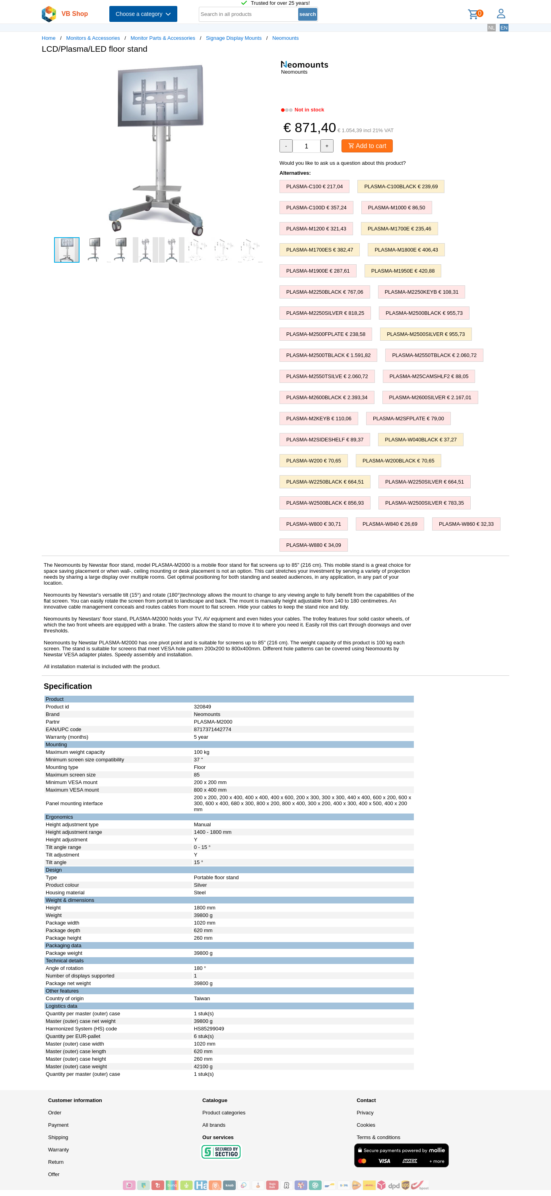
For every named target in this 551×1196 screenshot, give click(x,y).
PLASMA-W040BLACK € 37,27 (421, 440)
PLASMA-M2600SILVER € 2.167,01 (430, 397)
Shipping (58, 1137)
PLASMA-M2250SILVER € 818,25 (325, 313)
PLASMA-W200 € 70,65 (313, 461)
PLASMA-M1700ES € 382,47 (319, 250)
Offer (54, 1174)
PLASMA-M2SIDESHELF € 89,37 (324, 440)
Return (56, 1162)
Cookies (366, 1125)
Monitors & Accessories (93, 38)
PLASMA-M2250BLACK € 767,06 (324, 292)
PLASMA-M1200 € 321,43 (316, 229)
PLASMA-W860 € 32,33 (466, 524)
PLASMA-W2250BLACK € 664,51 (325, 482)
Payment (58, 1125)
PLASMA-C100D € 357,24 (316, 208)
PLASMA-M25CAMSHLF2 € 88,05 (429, 376)
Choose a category (143, 14)
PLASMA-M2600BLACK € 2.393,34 (327, 397)
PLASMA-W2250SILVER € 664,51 (424, 482)
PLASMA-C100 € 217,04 (314, 186)
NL (491, 28)
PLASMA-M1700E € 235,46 (399, 229)
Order (54, 1113)
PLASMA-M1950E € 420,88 (403, 271)
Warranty (58, 1150)
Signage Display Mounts (234, 38)
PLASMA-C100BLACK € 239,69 (401, 186)
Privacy (365, 1113)
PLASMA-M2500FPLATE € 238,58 (325, 334)
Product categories (223, 1113)
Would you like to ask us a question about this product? (342, 163)
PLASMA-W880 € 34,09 (313, 545)
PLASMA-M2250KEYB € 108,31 (422, 292)
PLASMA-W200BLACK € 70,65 (399, 461)
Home (49, 38)
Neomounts (285, 38)
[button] (268, 68)
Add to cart (367, 145)
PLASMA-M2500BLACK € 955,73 (424, 313)
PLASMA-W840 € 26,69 (390, 524)
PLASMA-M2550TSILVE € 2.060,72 (327, 376)
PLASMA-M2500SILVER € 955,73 (426, 334)
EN (504, 28)
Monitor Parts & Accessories (163, 38)
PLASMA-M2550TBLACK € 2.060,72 (434, 355)
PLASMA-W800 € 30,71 (313, 524)
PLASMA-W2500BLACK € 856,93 (325, 503)
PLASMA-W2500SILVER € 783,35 (424, 503)
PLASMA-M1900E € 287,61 (318, 271)
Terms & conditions (378, 1137)
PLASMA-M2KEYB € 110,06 (318, 418)
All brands (213, 1125)
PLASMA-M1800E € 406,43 (406, 250)
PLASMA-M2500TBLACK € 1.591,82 (328, 355)
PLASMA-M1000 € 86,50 (396, 208)
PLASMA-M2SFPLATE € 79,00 (408, 418)
